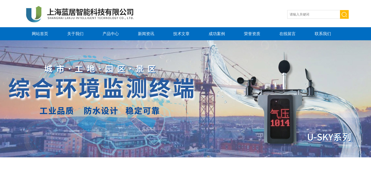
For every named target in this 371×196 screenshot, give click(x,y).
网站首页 (40, 33)
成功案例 (217, 33)
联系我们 (323, 33)
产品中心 (111, 33)
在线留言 (287, 33)
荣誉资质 (252, 33)
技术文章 (181, 33)
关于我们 (75, 33)
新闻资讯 (146, 33)
